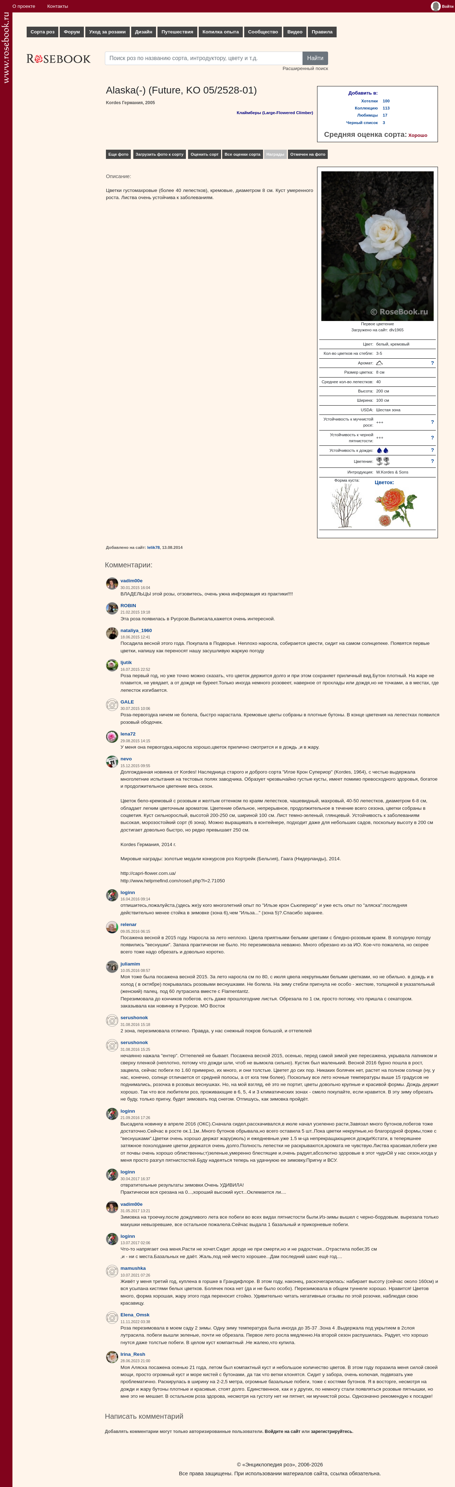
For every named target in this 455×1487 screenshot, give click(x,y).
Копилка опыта (221, 31)
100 (386, 101)
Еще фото (118, 154)
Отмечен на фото (308, 154)
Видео (295, 31)
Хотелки (369, 101)
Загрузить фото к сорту (160, 154)
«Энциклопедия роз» (268, 1464)
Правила (322, 31)
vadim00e (132, 580)
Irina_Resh (133, 1354)
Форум (72, 31)
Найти (315, 58)
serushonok (134, 1017)
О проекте (23, 6)
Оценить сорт (205, 154)
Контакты (57, 6)
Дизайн (143, 31)
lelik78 (153, 547)
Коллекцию (366, 108)
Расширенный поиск (305, 68)
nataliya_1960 (136, 630)
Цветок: (384, 482)
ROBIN (128, 605)
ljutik (126, 662)
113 (386, 108)
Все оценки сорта (242, 154)
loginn (128, 892)
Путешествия (177, 31)
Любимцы (367, 115)
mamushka (133, 1268)
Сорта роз (42, 31)
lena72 (128, 734)
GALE (127, 702)
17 (385, 115)
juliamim (130, 964)
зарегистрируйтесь (331, 1431)
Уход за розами (107, 31)
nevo (126, 758)
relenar (128, 924)
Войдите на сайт (282, 1431)
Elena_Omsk (135, 1314)
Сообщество (263, 31)
